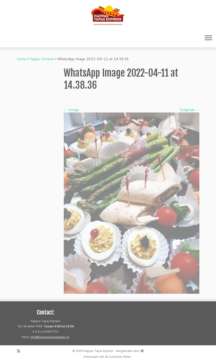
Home (21, 58)
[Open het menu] (208, 38)
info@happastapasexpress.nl (49, 337)
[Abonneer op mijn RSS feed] (20, 351)
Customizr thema (120, 357)
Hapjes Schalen (42, 58)
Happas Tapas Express (98, 351)
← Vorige (71, 109)
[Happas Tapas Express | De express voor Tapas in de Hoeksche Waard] (108, 15)
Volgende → (189, 109)
